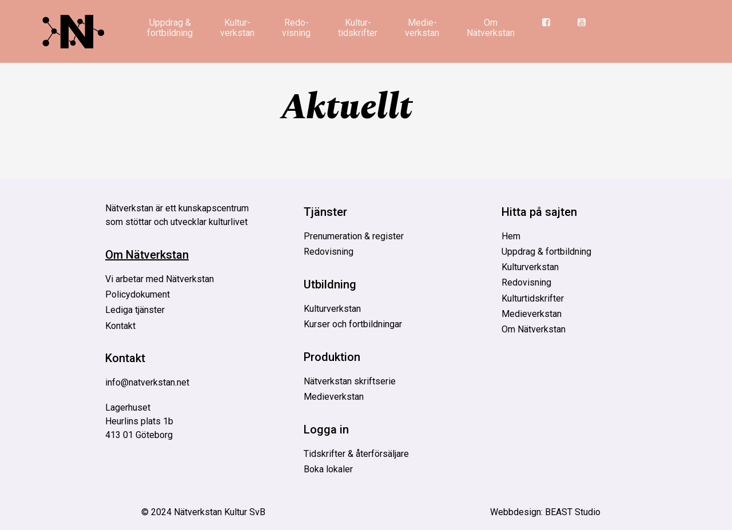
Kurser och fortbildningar (353, 324)
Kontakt (120, 325)
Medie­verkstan (422, 27)
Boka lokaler (328, 469)
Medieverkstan (334, 396)
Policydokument (137, 294)
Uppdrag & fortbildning (170, 27)
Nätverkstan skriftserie (350, 381)
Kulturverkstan (332, 308)
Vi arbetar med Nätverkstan (159, 279)
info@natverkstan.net (147, 382)
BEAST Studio (572, 512)
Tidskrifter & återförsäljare (356, 453)
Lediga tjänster (135, 309)
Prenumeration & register (354, 236)
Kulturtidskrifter (533, 298)
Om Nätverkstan (491, 27)
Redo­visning (296, 27)
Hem (511, 236)
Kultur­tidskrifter (357, 27)
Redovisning (328, 251)
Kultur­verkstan (237, 27)
